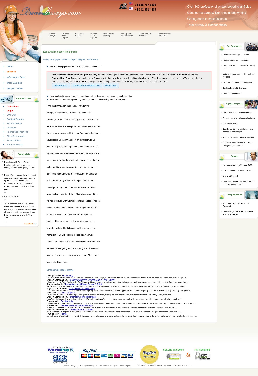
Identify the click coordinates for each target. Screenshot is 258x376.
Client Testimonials (16, 136)
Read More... (29, 224)
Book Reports (125, 366)
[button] (61, 85)
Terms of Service (15, 144)
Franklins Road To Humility (81, 309)
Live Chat (11, 115)
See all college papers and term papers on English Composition (75, 66)
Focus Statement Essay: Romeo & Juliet (83, 284)
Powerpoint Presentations (127, 35)
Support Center (15, 88)
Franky (64, 314)
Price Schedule (14, 123)
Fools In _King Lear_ (67, 293)
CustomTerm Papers (65, 36)
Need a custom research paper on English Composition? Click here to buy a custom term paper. (88, 100)
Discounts (11, 127)
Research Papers (79, 35)
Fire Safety (68, 276)
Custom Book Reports (93, 36)
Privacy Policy (14, 140)
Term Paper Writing (86, 366)
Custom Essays (52, 35)
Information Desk (16, 77)
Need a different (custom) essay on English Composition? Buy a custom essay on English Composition (91, 96)
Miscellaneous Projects (164, 35)
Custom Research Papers (107, 366)
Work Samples (14, 83)
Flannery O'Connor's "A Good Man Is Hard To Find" (92, 280)
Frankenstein (67, 301)
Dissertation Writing (108, 35)
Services (11, 71)
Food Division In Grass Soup (82, 288)
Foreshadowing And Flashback (82, 297)
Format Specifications (17, 132)
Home (10, 66)
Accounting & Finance (145, 35)
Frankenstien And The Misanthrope (77, 305)
